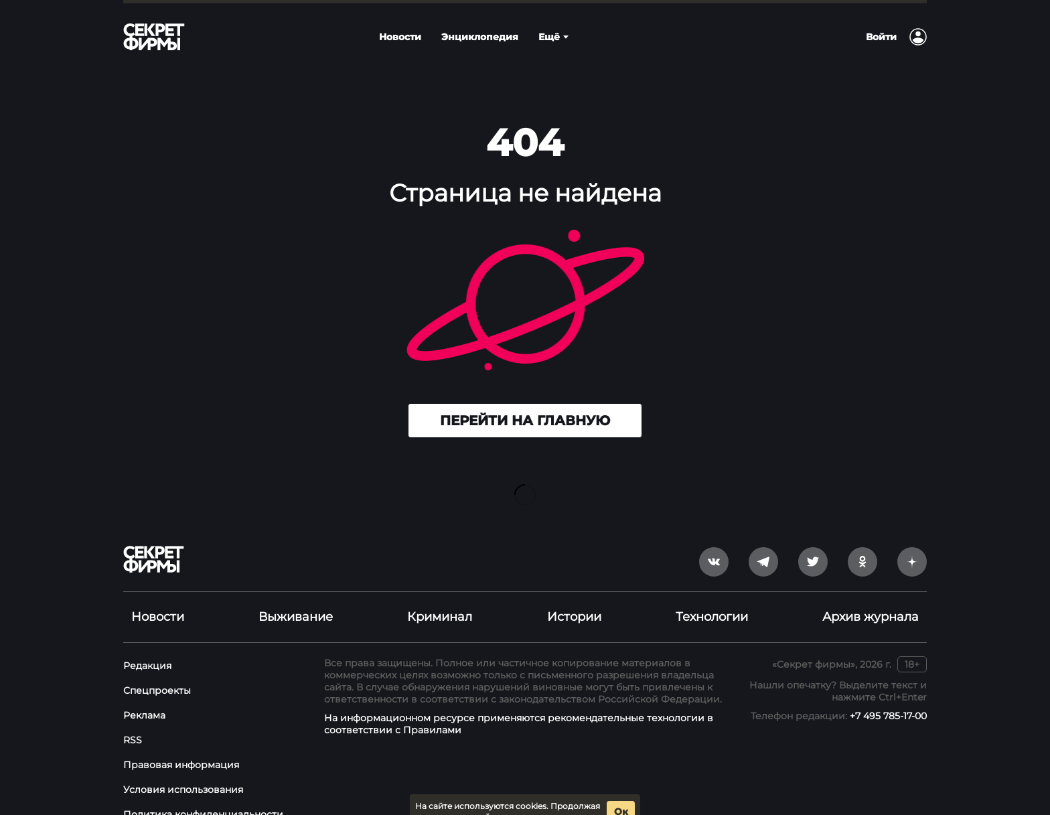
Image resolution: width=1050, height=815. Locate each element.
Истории (574, 595)
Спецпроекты (157, 669)
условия (580, 796)
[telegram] (763, 540)
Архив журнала (870, 595)
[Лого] (154, 36)
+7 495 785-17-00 (888, 694)
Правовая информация (181, 743)
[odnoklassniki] (862, 540)
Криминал (439, 595)
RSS (132, 719)
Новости (157, 595)
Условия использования (183, 768)
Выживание (295, 595)
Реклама (144, 694)
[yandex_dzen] (912, 540)
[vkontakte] (714, 540)
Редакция (147, 644)
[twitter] (813, 540)
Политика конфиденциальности (203, 793)
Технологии (712, 595)
